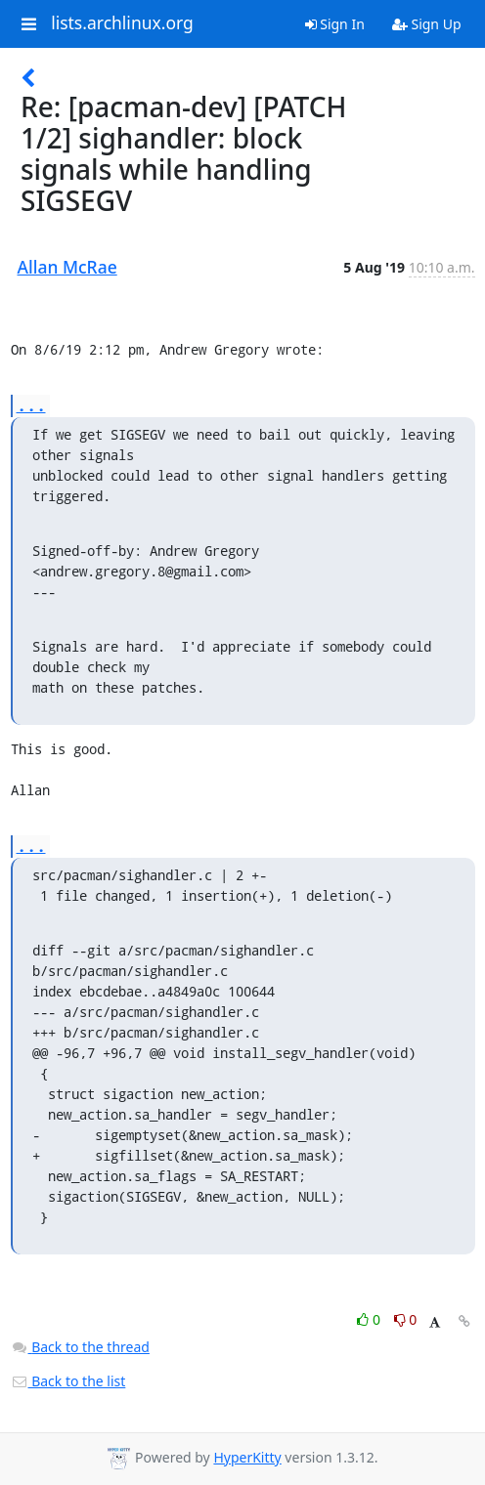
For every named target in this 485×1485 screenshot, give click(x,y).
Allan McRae (67, 266)
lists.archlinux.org (122, 23)
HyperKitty (247, 1457)
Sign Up (427, 24)
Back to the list (68, 1381)
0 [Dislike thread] (406, 1319)
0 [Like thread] (370, 1319)
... (31, 405)
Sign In (335, 24)
